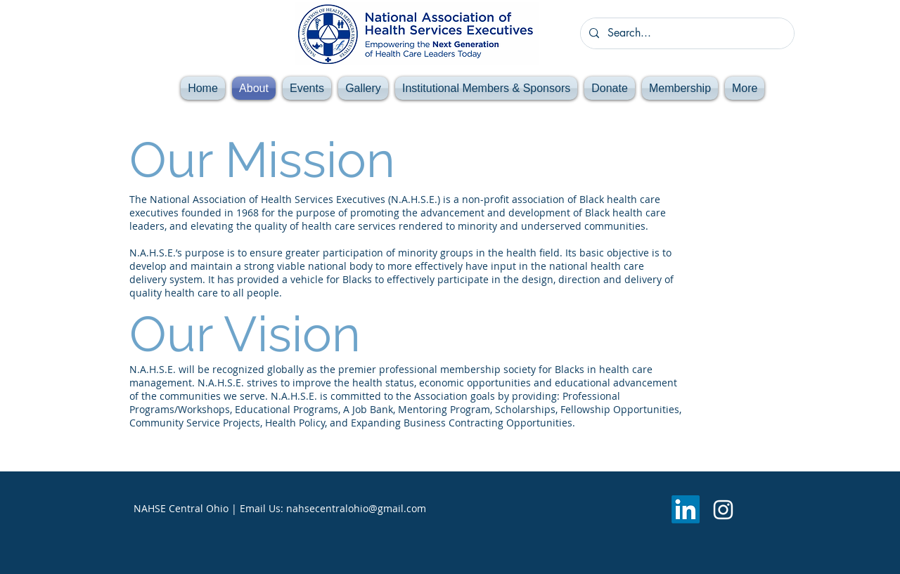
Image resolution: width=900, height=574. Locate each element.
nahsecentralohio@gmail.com (356, 508)
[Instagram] (723, 510)
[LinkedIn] (685, 509)
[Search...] (686, 33)
